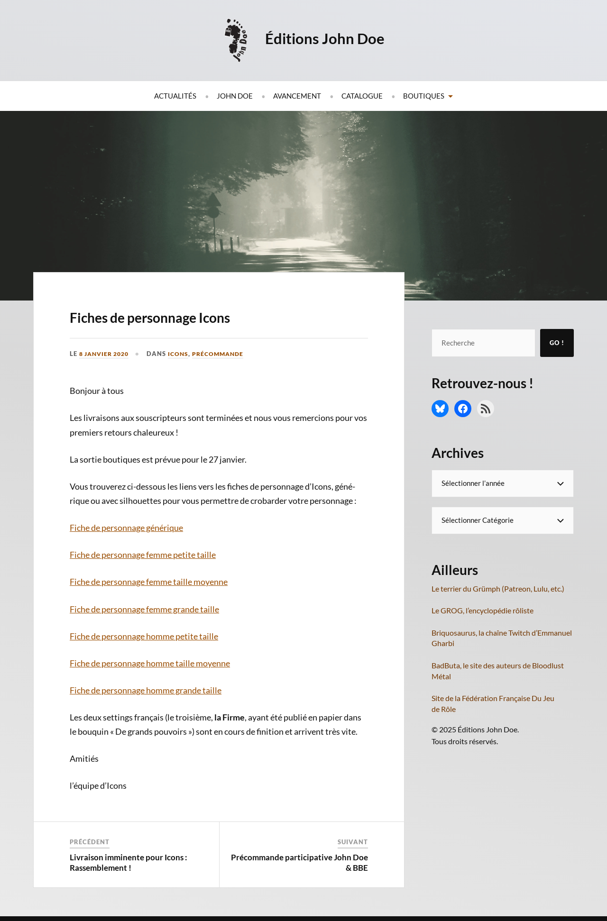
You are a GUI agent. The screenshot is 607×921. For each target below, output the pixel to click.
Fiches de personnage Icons (196, 314)
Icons (184, 353)
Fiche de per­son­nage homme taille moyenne (150, 663)
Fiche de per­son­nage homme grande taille (145, 690)
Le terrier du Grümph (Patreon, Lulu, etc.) (498, 588)
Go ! (557, 343)
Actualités (175, 95)
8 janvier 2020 (106, 353)
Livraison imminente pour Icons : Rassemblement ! (128, 862)
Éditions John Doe (326, 38)
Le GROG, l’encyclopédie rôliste (482, 610)
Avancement (297, 95)
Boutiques (423, 95)
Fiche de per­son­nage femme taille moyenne (149, 581)
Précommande (226, 353)
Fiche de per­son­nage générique (126, 527)
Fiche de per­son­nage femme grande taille (144, 609)
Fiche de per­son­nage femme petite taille (143, 554)
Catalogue (362, 95)
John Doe (235, 95)
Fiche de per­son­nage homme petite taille (144, 636)
